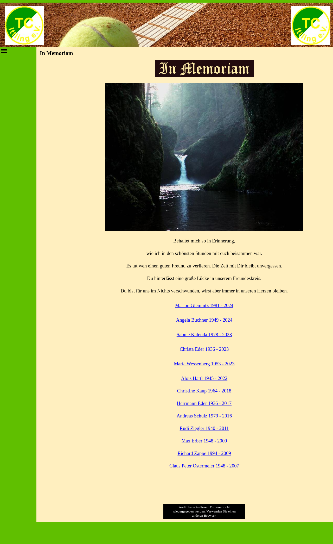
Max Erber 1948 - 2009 (204, 440)
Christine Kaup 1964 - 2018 (204, 390)
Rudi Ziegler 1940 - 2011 (204, 428)
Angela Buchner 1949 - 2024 (204, 320)
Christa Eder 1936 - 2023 (204, 349)
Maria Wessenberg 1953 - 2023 (204, 363)
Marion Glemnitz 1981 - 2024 (204, 305)
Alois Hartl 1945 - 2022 (204, 378)
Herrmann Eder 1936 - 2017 (204, 403)
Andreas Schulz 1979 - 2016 (204, 415)
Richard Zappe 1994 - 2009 (204, 453)
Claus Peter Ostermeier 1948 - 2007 (204, 465)
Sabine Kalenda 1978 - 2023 (204, 334)
